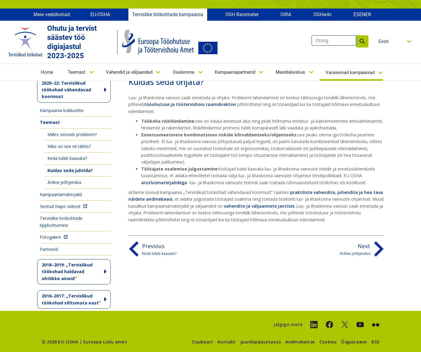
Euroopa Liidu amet (105, 342)
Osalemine (183, 72)
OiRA (285, 14)
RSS (375, 342)
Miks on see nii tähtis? (69, 146)
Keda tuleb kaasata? (67, 158)
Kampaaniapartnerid (235, 72)
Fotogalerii (50, 237)
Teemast (76, 72)
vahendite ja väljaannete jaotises (259, 206)
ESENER (362, 14)
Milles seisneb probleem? (72, 134)
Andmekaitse (300, 342)
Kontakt (226, 342)
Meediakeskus (290, 72)
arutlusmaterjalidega (164, 182)
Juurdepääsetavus (260, 342)
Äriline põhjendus (64, 182)
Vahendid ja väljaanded (129, 72)
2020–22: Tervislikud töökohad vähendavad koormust (66, 90)
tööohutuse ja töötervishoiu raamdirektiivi (190, 104)
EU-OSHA (100, 14)
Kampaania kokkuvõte (62, 110)
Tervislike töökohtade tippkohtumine (61, 221)
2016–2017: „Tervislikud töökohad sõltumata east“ (71, 299)
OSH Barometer (242, 14)
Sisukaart (202, 342)
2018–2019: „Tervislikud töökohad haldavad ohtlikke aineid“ (67, 271)
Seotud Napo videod (60, 206)
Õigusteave (354, 342)
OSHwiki (322, 14)
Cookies (327, 342)
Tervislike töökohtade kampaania (167, 14)
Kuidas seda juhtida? (70, 170)
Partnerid (49, 249)
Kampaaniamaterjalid (61, 194)
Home (47, 72)
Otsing (362, 41)
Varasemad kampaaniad (349, 72)
